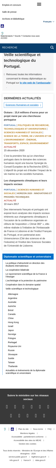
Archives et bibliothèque (13, 19)
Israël (10, 326)
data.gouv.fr (40, 460)
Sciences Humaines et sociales (22, 105)
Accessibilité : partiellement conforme (27, 437)
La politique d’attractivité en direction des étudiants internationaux (25, 264)
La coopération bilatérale (17, 270)
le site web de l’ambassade (35, 83)
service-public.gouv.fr (18, 457)
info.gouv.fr (14, 460)
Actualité (10, 147)
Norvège (12, 334)
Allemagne (13, 294)
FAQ (50, 429)
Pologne (12, 338)
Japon (11, 330)
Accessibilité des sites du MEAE (27, 440)
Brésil (10, 310)
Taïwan (11, 362)
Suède (11, 358)
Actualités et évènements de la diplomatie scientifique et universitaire (25, 371)
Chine (11, 318)
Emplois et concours (11, 5)
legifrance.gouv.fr (39, 457)
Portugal (10, 125)
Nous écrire (38, 429)
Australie (12, 302)
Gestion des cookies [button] (27, 444)
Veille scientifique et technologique (22, 288)
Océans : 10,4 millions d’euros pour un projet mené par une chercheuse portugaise (26, 116)
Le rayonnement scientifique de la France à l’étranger (26, 275)
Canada (12, 314)
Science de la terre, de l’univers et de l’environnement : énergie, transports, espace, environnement (27, 139)
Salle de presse (9, 12)
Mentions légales (27, 433)
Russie (11, 350)
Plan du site (23, 429)
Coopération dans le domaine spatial (23, 284)
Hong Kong (13, 322)
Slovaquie (12, 354)
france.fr (27, 460)
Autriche (12, 306)
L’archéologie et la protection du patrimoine (26, 280)
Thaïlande (13, 366)
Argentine (12, 298)
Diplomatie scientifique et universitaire (27, 256)
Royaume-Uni (14, 346)
